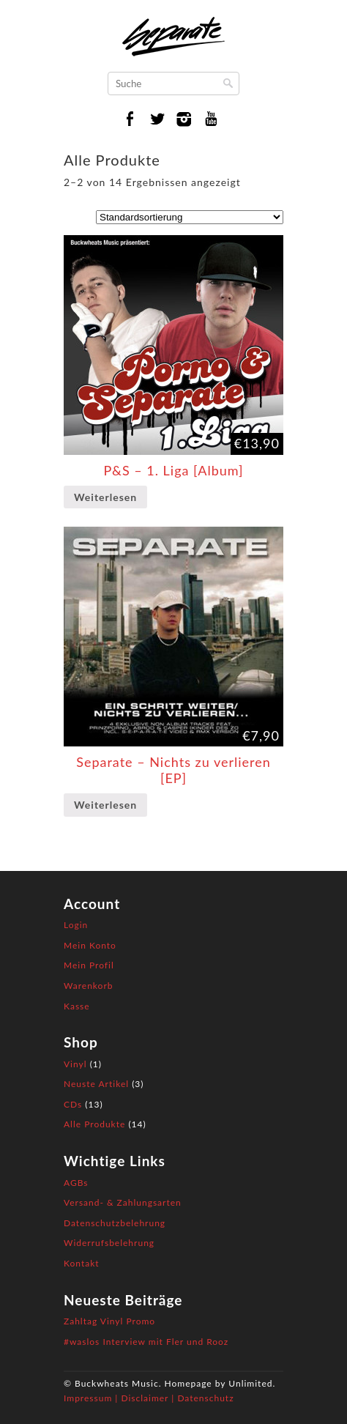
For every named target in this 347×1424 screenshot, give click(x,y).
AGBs (76, 1182)
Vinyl (75, 1063)
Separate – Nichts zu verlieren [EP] (173, 770)
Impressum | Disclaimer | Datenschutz (149, 1398)
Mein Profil (89, 965)
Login (76, 924)
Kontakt (82, 1263)
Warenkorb (88, 985)
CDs (73, 1104)
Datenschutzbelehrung (114, 1222)
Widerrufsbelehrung (109, 1242)
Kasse (77, 1006)
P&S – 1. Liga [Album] (173, 470)
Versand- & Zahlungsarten (123, 1202)
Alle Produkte (94, 1124)
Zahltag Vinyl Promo (109, 1321)
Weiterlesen (105, 497)
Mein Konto (90, 945)
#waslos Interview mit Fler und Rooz (146, 1341)
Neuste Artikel (96, 1083)
